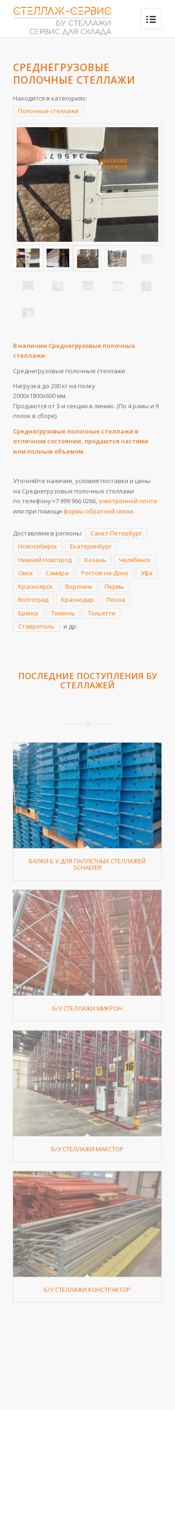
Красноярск (35, 586)
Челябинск (135, 560)
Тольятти (101, 613)
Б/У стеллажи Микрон (87, 1023)
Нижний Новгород (45, 560)
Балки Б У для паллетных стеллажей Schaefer (87, 864)
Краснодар (77, 599)
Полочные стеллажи (48, 111)
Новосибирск (37, 546)
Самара (57, 573)
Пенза (115, 599)
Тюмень (63, 613)
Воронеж (78, 586)
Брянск (28, 613)
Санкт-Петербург (116, 533)
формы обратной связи (98, 511)
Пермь (114, 586)
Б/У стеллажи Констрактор (87, 1334)
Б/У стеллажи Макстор (87, 1179)
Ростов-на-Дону (104, 573)
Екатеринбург (91, 546)
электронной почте (127, 501)
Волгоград (33, 599)
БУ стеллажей (108, 680)
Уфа (147, 573)
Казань (95, 560)
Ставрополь (36, 626)
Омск (25, 573)
